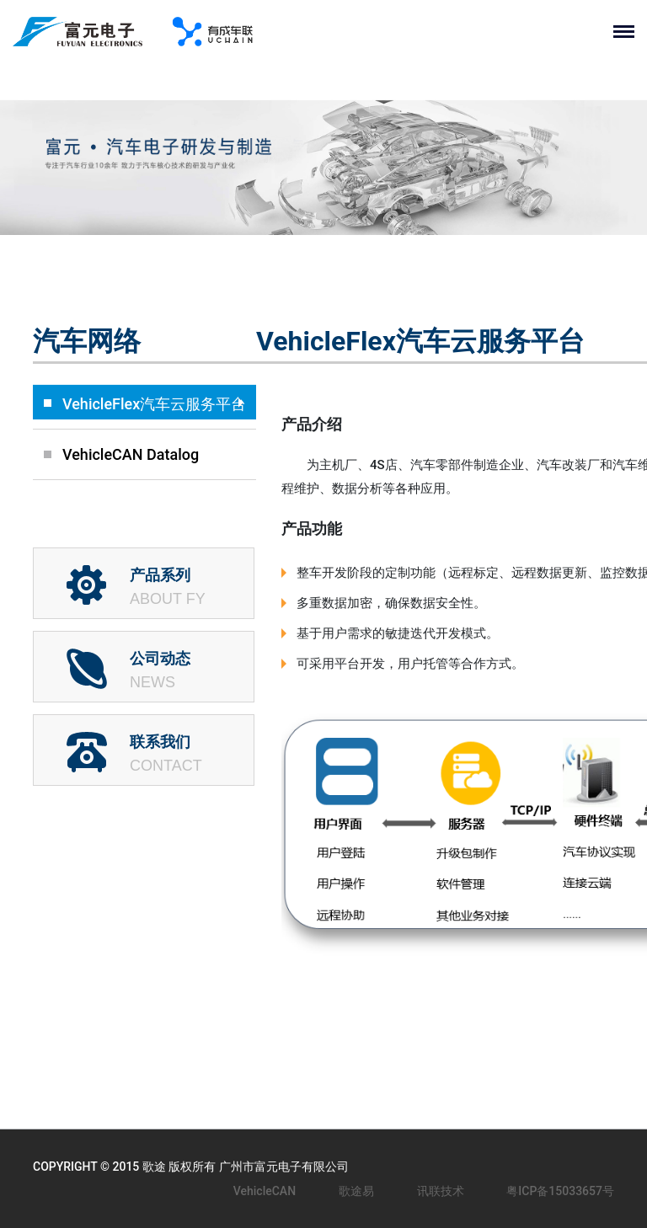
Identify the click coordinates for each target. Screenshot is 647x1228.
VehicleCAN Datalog (130, 454)
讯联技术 (440, 1191)
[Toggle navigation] (630, 31)
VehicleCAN (264, 1191)
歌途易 (356, 1191)
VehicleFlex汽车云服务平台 (154, 404)
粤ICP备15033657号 (560, 1191)
